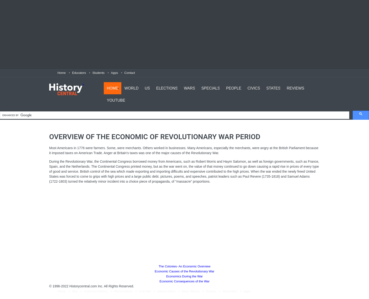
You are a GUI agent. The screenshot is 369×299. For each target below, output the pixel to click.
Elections (167, 88)
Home (61, 73)
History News (166, 291)
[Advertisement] (184, 34)
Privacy (211, 291)
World (131, 88)
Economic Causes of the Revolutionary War (184, 271)
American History (96, 291)
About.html (229, 291)
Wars (189, 88)
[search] (174, 115)
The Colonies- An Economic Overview (184, 266)
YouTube (116, 100)
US (147, 88)
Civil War (145, 291)
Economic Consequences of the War (185, 281)
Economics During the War (184, 276)
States (273, 88)
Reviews (295, 88)
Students (98, 73)
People (233, 88)
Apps (114, 73)
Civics (253, 88)
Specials (210, 88)
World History (123, 291)
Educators (79, 73)
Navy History (190, 291)
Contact (129, 73)
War (75, 291)
